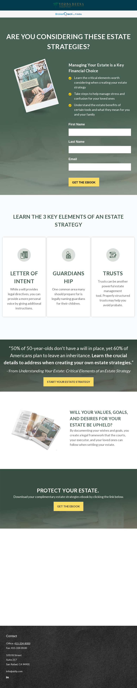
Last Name (77, 141)
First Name (77, 124)
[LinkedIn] (7, 679)
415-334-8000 (22, 643)
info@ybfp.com (14, 671)
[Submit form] (84, 182)
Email (73, 159)
